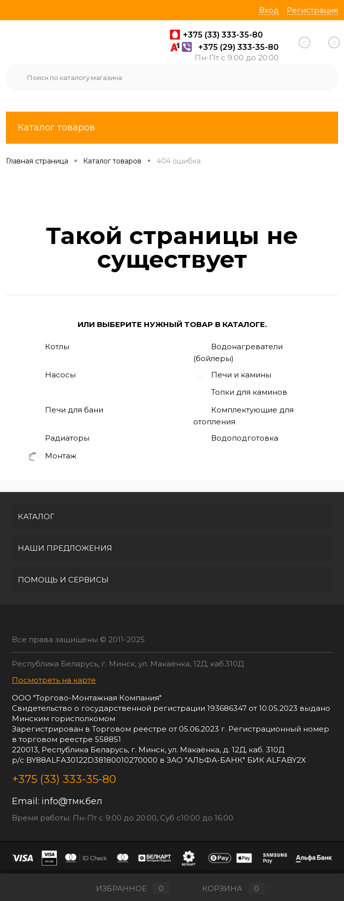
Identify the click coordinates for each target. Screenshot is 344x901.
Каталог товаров (172, 128)
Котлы (48, 347)
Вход (269, 10)
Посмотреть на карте (54, 680)
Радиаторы (58, 439)
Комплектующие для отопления (243, 415)
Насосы (51, 375)
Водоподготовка (235, 439)
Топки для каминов (240, 393)
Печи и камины (232, 375)
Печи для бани (65, 410)
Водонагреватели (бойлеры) (238, 352)
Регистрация (312, 10)
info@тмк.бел (72, 801)
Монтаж (52, 456)
